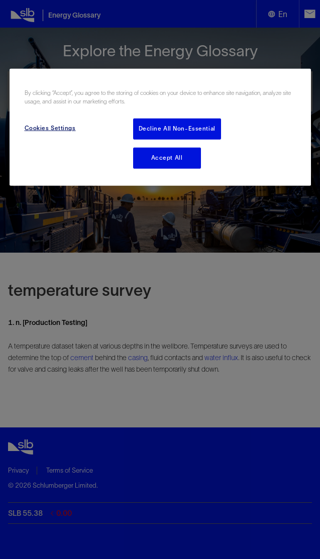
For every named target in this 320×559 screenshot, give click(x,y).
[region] (160, 127)
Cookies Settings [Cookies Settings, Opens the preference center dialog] (50, 128)
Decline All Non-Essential (177, 129)
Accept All (167, 158)
